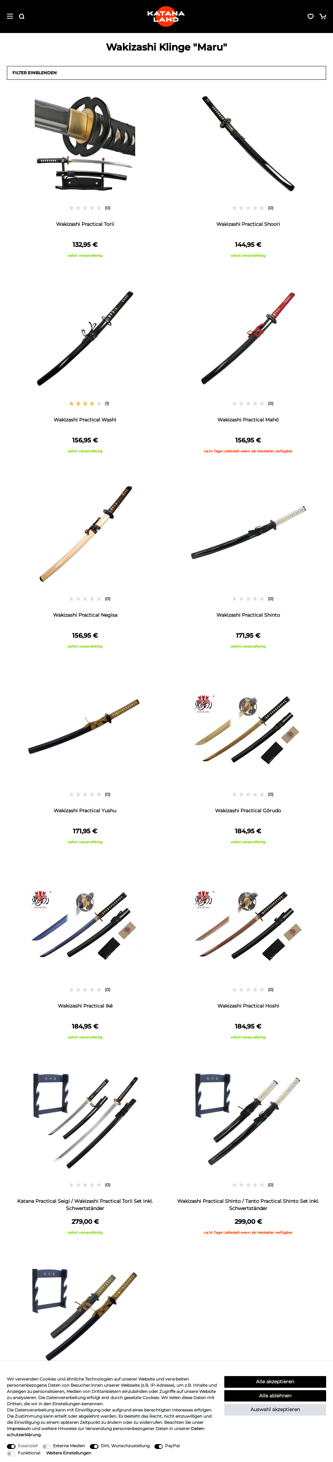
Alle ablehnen (275, 1396)
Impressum (19, 1428)
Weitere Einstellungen (68, 1452)
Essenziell (27, 1445)
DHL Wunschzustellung (125, 1445)
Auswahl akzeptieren (275, 1409)
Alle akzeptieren (275, 1381)
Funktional (29, 1452)
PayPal (172, 1445)
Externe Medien (69, 1445)
